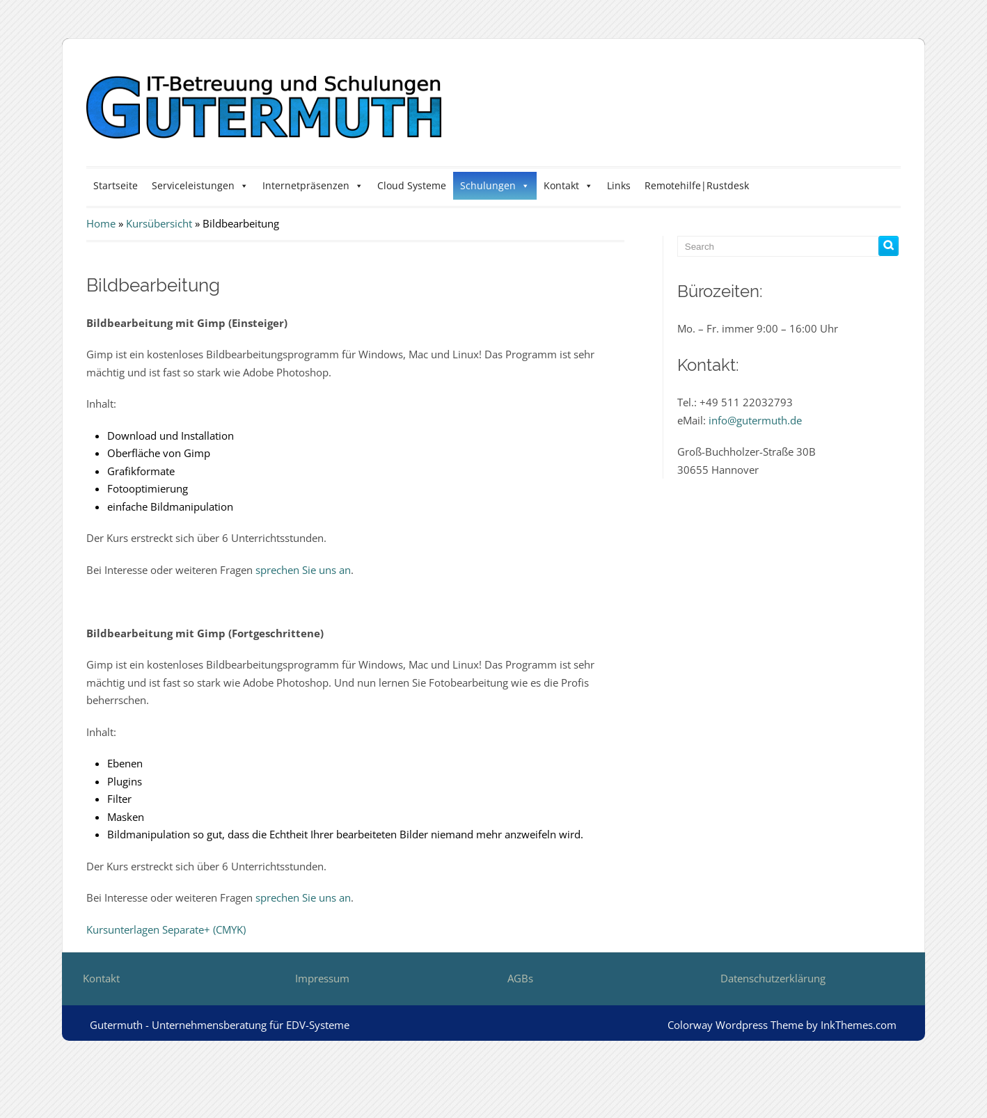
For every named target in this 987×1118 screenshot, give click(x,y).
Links (619, 185)
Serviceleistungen (200, 185)
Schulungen (495, 185)
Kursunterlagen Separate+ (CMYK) (166, 929)
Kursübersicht (159, 223)
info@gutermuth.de (755, 420)
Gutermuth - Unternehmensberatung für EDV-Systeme (219, 1025)
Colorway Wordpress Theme (735, 1025)
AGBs (520, 978)
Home (101, 223)
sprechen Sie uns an (303, 570)
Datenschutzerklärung (773, 978)
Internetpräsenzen (312, 185)
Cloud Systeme (411, 185)
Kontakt (568, 185)
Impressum (322, 978)
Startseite (115, 185)
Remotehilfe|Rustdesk (697, 185)
